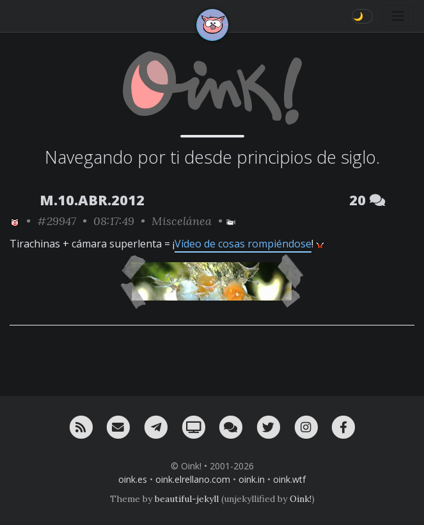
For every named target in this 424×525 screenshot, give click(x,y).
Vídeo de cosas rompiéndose (243, 244)
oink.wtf (289, 479)
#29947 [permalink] (56, 221)
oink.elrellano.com (192, 479)
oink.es (132, 479)
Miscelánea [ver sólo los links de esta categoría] (182, 221)
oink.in (252, 479)
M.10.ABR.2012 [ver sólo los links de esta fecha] (92, 200)
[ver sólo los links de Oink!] (15, 221)
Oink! (300, 499)
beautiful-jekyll (187, 499)
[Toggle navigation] (398, 16)
